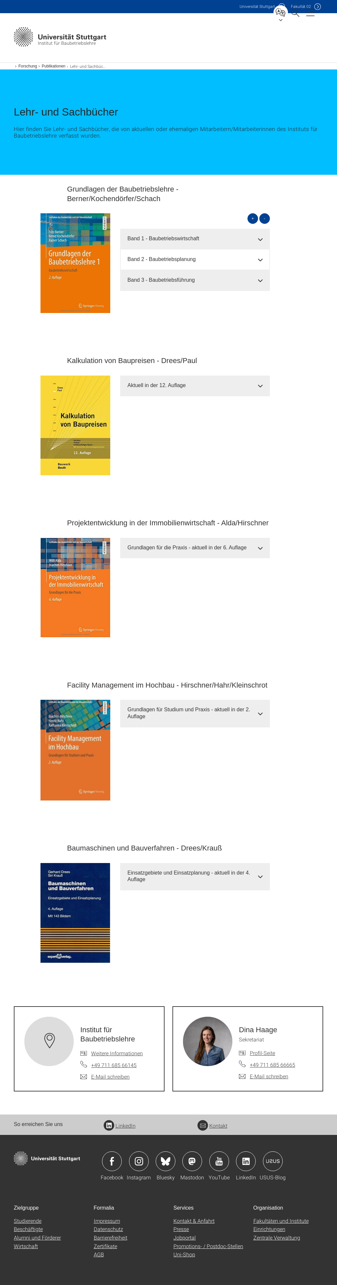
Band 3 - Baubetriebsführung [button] (161, 280)
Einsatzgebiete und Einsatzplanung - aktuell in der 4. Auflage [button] (188, 876)
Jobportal (184, 1237)
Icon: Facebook (112, 1161)
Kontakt (212, 1125)
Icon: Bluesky (165, 1161)
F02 (301, 6)
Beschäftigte (28, 1228)
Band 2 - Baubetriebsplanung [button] (161, 259)
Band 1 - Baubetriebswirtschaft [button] (163, 238)
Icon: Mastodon (192, 1161)
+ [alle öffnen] (252, 218)
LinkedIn (120, 1125)
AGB (99, 1254)
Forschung (27, 66)
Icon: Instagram (139, 1161)
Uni (257, 6)
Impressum (107, 1220)
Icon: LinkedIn (246, 1161)
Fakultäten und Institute (281, 1220)
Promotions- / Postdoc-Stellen (208, 1246)
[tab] (195, 239)
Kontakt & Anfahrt (194, 1220)
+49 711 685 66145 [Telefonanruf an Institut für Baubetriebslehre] (114, 1065)
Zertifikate (105, 1246)
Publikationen (53, 66)
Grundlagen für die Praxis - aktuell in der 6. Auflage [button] (186, 547)
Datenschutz (108, 1228)
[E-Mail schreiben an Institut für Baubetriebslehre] (105, 1076)
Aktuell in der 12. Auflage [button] (156, 385)
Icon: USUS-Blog (273, 1161)
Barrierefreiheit (110, 1237)
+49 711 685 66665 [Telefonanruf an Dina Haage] (272, 1064)
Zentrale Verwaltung (276, 1237)
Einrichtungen (269, 1228)
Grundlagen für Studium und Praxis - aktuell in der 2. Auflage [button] (188, 713)
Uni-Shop (184, 1254)
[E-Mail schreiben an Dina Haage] (263, 1076)
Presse (181, 1228)
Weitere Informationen (117, 1053)
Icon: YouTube (219, 1161)
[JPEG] (75, 263)
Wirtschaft (26, 1246)
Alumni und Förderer (37, 1237)
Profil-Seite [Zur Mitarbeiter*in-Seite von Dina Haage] (262, 1052)
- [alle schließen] (264, 218)
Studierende (27, 1220)
